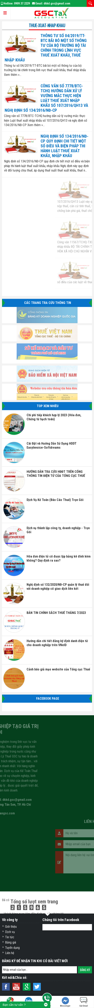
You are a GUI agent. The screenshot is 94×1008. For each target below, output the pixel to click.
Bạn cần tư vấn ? (14, 1004)
